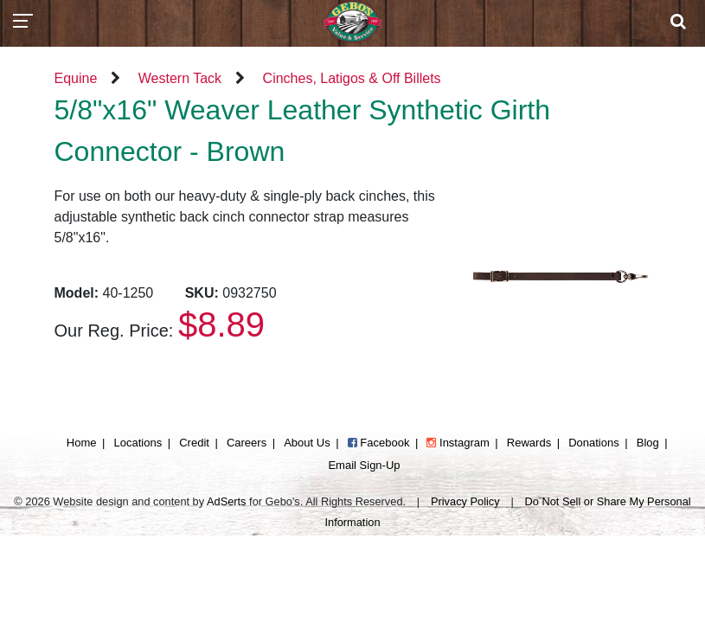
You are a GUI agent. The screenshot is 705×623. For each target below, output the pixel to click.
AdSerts (227, 501)
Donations (593, 442)
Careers (246, 442)
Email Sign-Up (364, 465)
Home (82, 442)
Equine (76, 78)
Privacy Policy (465, 501)
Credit (194, 442)
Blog (648, 442)
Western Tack (179, 78)
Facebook (379, 442)
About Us (307, 442)
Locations (138, 442)
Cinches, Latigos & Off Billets (352, 78)
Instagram (457, 442)
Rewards (529, 442)
